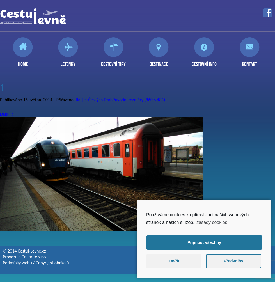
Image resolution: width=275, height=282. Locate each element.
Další (7, 114)
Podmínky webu (17, 262)
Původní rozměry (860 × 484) (139, 99)
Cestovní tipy (113, 62)
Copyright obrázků (52, 262)
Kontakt (249, 62)
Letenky (68, 62)
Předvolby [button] (233, 261)
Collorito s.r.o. (34, 257)
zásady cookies (211, 222)
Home (23, 62)
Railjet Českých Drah (94, 99)
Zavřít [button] (173, 261)
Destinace (159, 62)
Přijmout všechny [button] (204, 242)
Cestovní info (204, 62)
